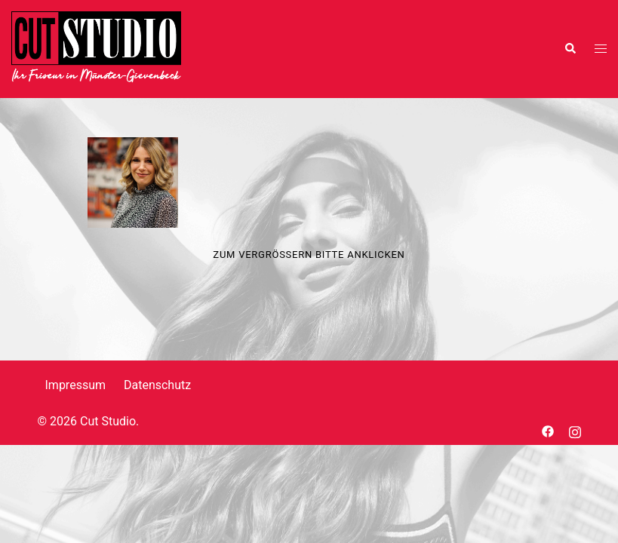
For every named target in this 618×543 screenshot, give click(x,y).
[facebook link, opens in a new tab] (548, 430)
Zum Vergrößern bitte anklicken (308, 254)
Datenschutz (157, 385)
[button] (570, 49)
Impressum (75, 385)
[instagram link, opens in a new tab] (575, 430)
